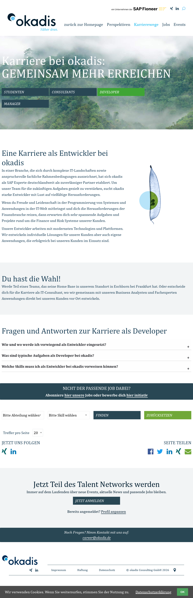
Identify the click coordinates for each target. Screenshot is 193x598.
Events (179, 24)
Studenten (14, 92)
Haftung (82, 570)
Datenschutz (107, 570)
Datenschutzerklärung (153, 592)
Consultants (63, 92)
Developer (109, 92)
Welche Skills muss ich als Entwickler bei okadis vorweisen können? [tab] (60, 366)
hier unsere (74, 395)
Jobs (166, 24)
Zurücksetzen (159, 415)
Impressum (58, 570)
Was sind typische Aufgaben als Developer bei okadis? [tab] (48, 355)
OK (182, 591)
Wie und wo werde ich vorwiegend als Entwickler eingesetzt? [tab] (54, 344)
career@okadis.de (97, 537)
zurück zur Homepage (83, 24)
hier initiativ (137, 395)
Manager (12, 103)
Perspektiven (118, 24)
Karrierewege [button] (146, 24)
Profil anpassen (113, 511)
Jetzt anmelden (89, 500)
